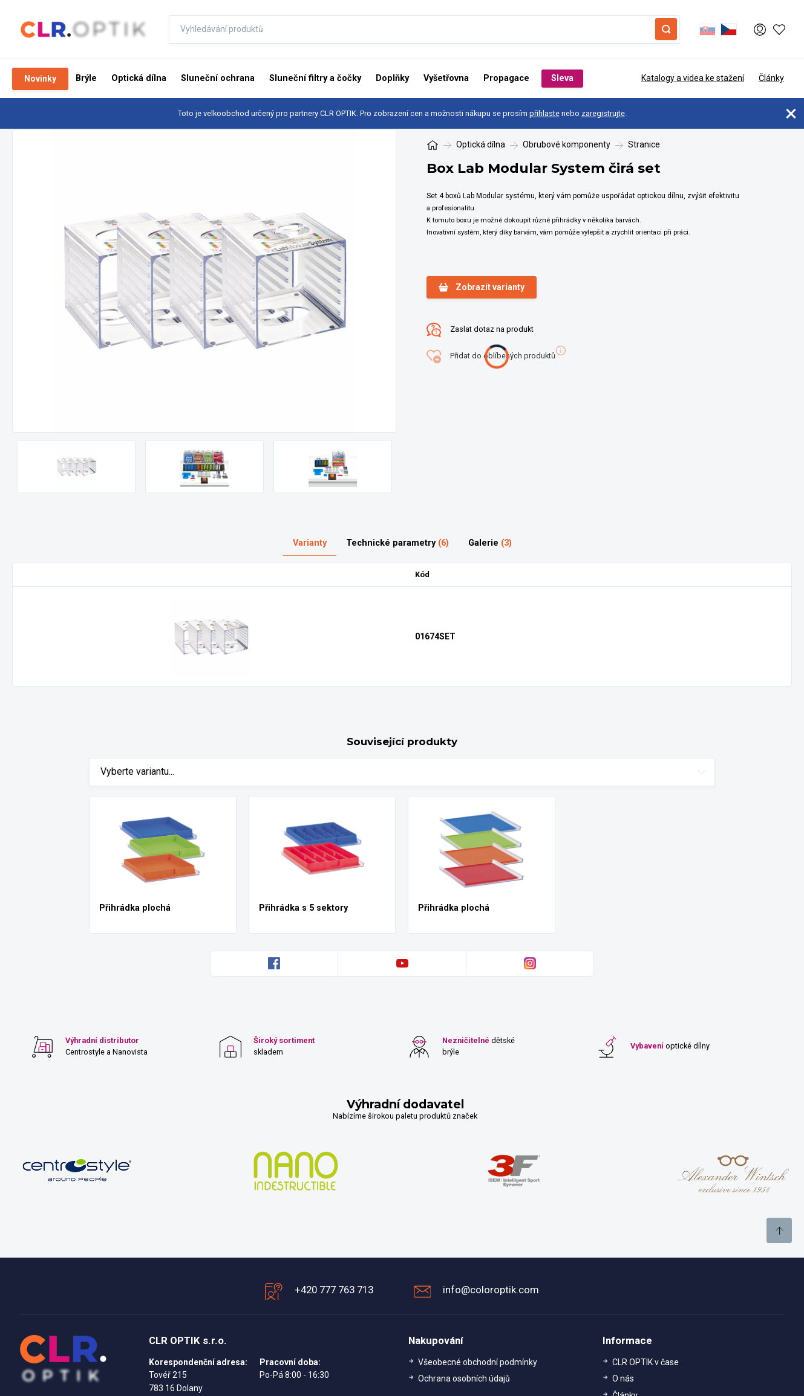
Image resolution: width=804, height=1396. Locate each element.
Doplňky (392, 78)
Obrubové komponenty (566, 144)
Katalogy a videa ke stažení (692, 78)
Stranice (644, 144)
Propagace (506, 78)
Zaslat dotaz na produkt (480, 330)
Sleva (562, 78)
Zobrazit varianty (482, 287)
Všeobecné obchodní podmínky (477, 1362)
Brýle (86, 78)
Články (771, 78)
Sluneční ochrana (218, 78)
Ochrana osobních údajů (464, 1378)
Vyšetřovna (446, 78)
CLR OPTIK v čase (645, 1362)
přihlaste (544, 113)
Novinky (40, 78)
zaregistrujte (603, 113)
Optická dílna (138, 78)
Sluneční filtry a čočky (315, 78)
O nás (623, 1378)
